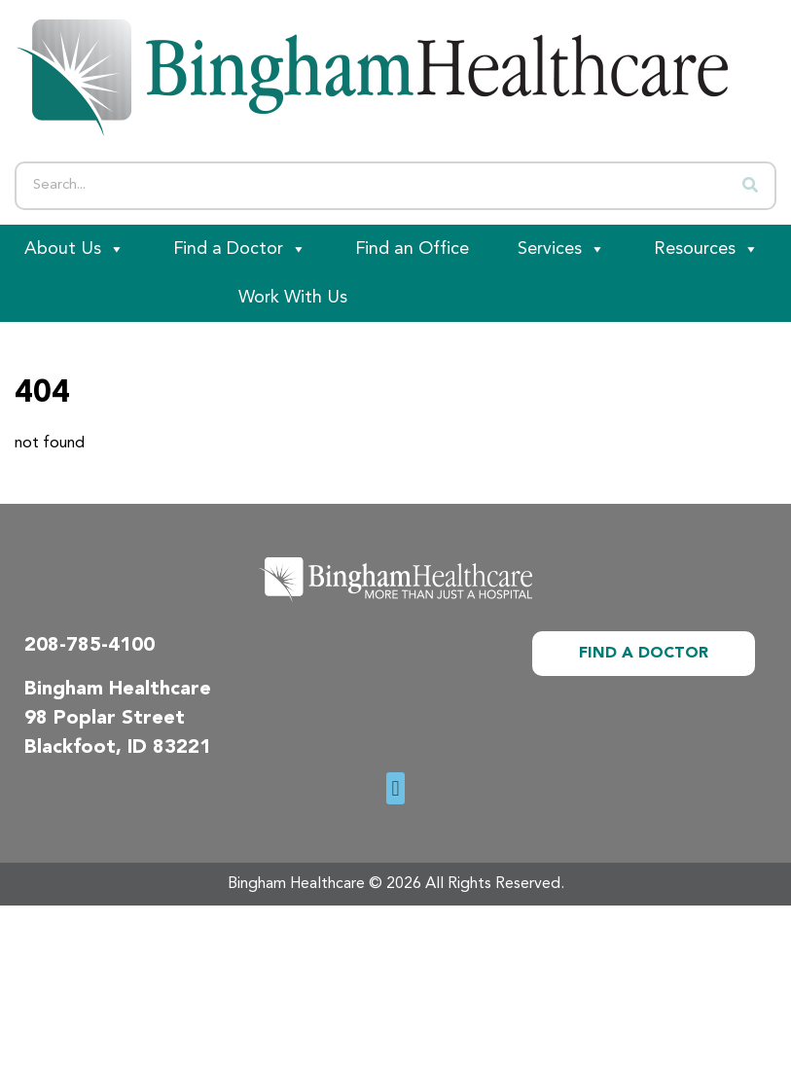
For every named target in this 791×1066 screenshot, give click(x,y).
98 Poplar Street (104, 718)
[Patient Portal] (107, 297)
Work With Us (292, 297)
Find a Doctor (239, 249)
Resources (706, 249)
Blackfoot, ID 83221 (117, 748)
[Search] (750, 185)
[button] (395, 788)
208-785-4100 (89, 646)
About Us (74, 249)
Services (561, 249)
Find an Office (412, 249)
